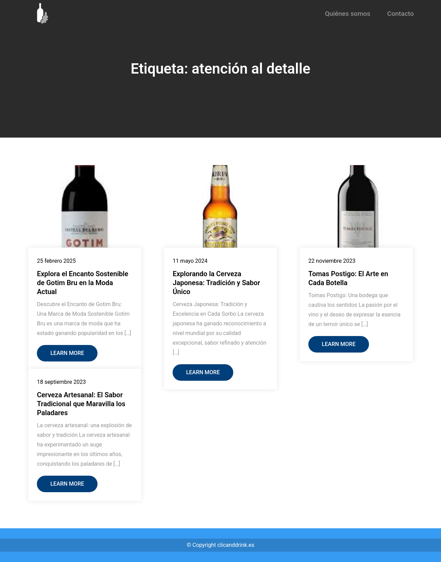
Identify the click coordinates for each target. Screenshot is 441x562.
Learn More (67, 353)
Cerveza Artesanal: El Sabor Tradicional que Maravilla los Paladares (81, 404)
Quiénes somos (347, 14)
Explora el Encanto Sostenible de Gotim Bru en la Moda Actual (82, 283)
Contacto (400, 14)
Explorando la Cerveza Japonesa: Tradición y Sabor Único (216, 283)
